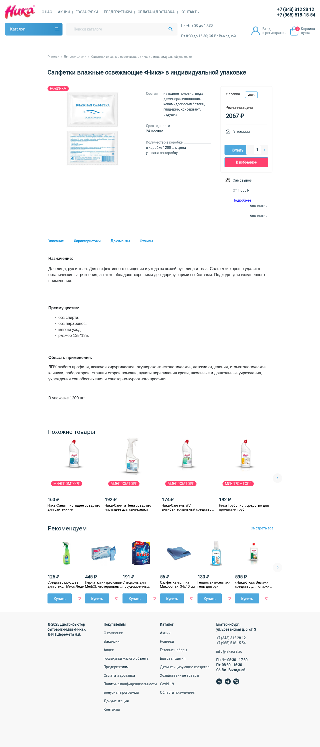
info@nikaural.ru (229, 651)
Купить (238, 150)
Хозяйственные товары (179, 675)
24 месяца (154, 131)
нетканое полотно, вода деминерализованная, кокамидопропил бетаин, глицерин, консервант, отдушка (184, 104)
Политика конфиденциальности (130, 684)
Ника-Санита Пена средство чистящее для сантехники (128, 507)
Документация (116, 701)
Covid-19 (167, 684)
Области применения (177, 692)
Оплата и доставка (156, 12)
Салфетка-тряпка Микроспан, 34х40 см (177, 584)
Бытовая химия (173, 658)
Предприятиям (118, 12)
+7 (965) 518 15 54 (231, 643)
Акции (64, 12)
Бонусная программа (121, 692)
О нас (47, 12)
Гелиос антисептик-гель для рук (214, 584)
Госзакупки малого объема (126, 658)
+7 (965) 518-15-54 (296, 15)
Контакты (190, 12)
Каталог (17, 29)
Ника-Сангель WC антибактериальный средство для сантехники (187, 507)
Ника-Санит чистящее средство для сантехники (74, 507)
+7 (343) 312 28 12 (295, 9)
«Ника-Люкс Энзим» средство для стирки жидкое (252, 584)
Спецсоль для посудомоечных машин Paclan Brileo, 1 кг (140, 584)
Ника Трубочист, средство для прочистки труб (244, 507)
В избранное (246, 162)
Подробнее (242, 200)
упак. (251, 95)
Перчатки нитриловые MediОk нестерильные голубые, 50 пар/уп (103, 584)
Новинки (167, 641)
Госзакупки (87, 12)
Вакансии (112, 641)
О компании (113, 633)
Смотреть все (262, 528)
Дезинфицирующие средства (185, 667)
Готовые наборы (173, 650)
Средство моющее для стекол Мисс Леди (66, 584)
